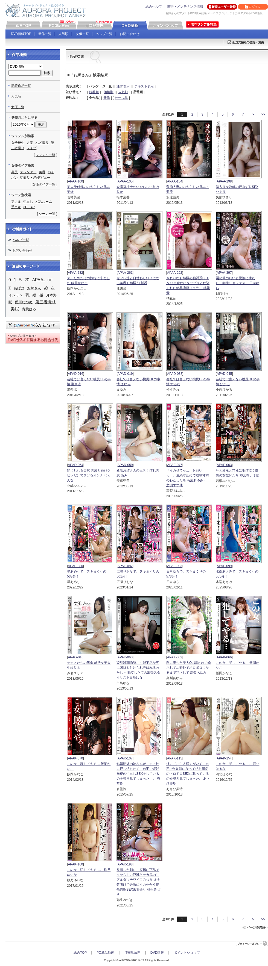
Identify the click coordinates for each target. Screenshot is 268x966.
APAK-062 (174, 657)
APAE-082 (125, 566)
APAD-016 (75, 374)
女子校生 (17, 143)
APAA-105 (125, 181)
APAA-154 (174, 181)
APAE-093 (174, 566)
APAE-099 (224, 566)
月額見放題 (132, 953)
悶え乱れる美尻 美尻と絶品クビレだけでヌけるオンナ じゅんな (88, 475)
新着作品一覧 (21, 86)
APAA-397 (224, 273)
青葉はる (29, 309)
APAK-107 (125, 758)
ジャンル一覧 (45, 155)
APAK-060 (125, 657)
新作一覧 (44, 34)
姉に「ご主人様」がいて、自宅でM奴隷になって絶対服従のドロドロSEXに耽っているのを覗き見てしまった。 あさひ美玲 (188, 773)
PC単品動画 (105, 953)
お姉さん (34, 288)
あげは (19, 288)
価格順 (108, 92)
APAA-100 (75, 181)
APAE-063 (224, 465)
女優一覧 (82, 34)
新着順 (94, 92)
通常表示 (123, 86)
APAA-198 (224, 181)
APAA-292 (174, 273)
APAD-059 (125, 465)
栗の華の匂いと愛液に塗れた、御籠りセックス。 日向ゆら (237, 283)
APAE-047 (174, 465)
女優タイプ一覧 (43, 184)
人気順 (63, 34)
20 (26, 279)
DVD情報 (157, 953)
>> (263, 114)
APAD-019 (125, 374)
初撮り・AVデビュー (35, 177)
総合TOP (80, 953)
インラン (15, 295)
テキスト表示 (144, 86)
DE (50, 280)
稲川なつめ (24, 302)
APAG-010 (75, 657)
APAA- (38, 280)
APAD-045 (224, 374)
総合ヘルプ (153, 6)
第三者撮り (45, 302)
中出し (28, 202)
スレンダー (28, 172)
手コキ (16, 207)
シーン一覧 (47, 214)
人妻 (30, 143)
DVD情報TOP (21, 34)
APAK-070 (75, 758)
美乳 (42, 172)
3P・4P (28, 207)
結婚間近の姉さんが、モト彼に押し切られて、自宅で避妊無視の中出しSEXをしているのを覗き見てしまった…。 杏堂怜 (138, 773)
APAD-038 (174, 374)
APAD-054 (75, 465)
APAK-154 (224, 758)
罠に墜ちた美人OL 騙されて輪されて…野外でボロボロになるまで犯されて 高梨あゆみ (188, 668)
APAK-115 (174, 758)
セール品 (121, 98)
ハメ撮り (42, 143)
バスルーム (44, 202)
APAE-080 (75, 566)
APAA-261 (125, 273)
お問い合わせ (129, 34)
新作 (106, 98)
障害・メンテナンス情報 (185, 6)
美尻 (14, 172)
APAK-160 (75, 864)
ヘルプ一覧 (104, 34)
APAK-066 (224, 657)
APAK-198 (125, 864)
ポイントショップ (187, 953)
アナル (16, 202)
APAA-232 (75, 273)
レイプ (31, 148)
